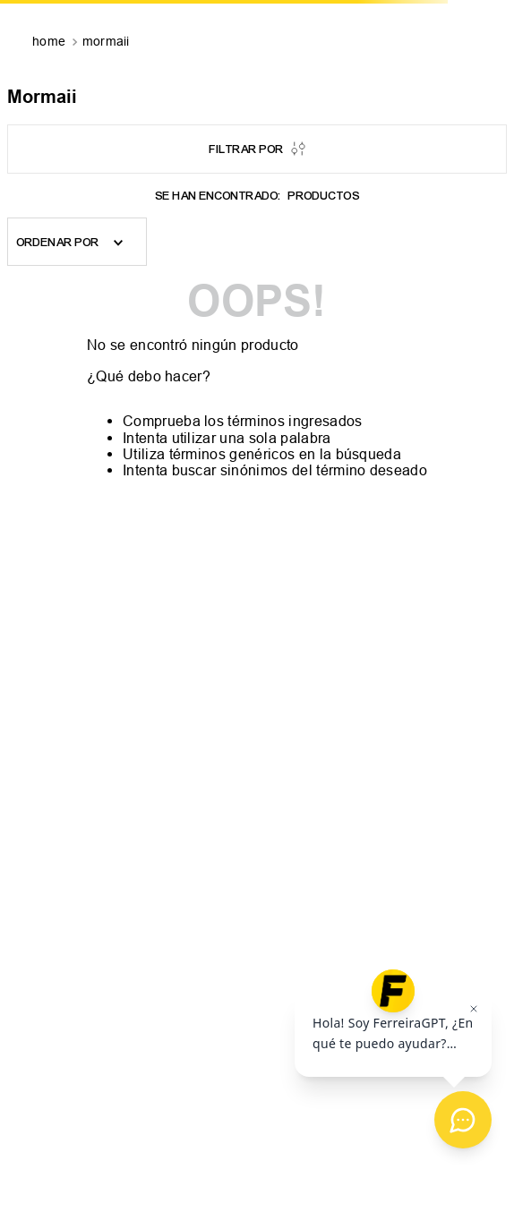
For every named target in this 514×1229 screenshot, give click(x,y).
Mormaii (106, 41)
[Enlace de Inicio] (50, 42)
